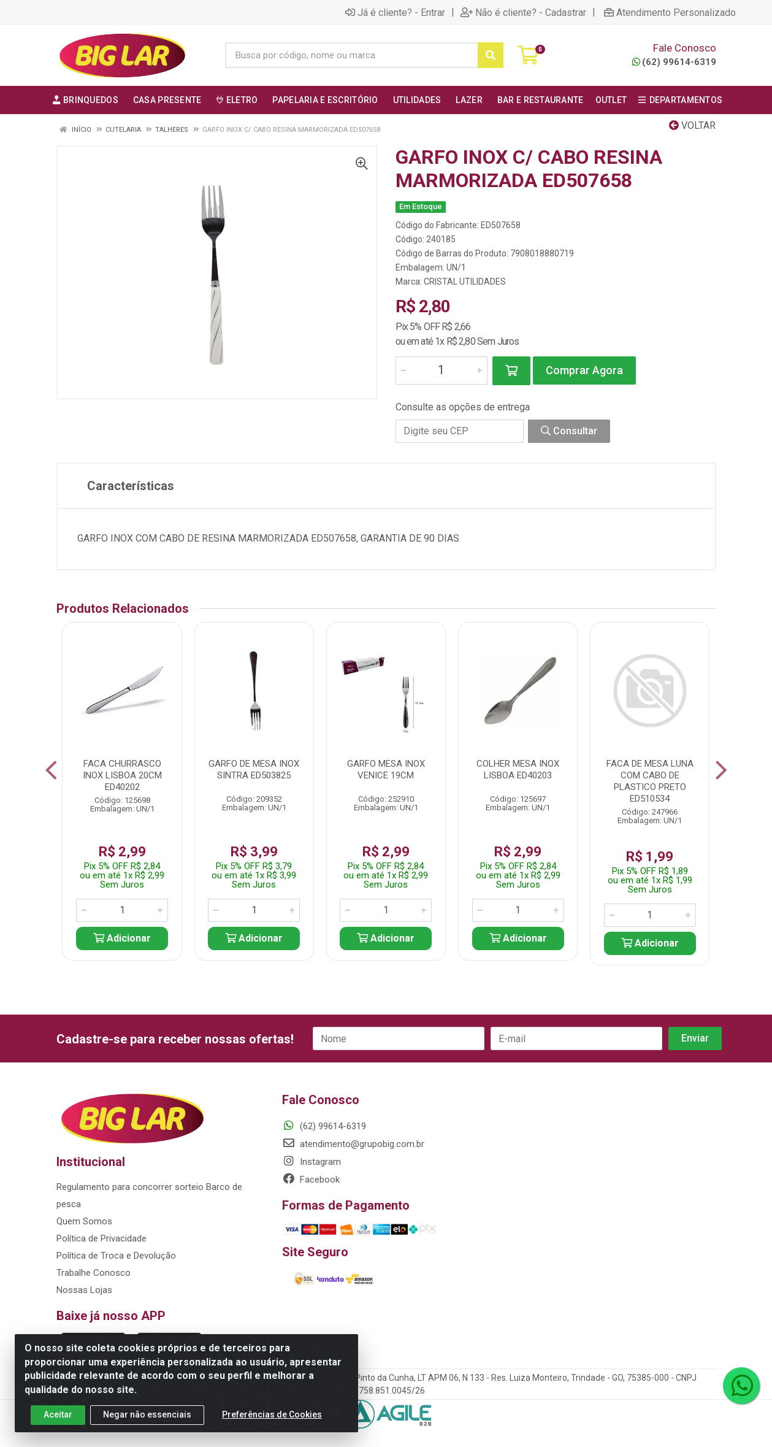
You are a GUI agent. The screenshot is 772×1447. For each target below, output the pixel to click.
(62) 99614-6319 (674, 61)
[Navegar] (51, 770)
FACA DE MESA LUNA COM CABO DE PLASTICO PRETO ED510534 (650, 781)
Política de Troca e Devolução (116, 1255)
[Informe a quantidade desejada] (441, 370)
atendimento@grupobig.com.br (353, 1144)
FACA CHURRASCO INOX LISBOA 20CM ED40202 (122, 775)
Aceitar (58, 1414)
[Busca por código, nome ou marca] (351, 55)
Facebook (311, 1179)
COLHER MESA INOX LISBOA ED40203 (517, 769)
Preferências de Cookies (272, 1414)
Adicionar (122, 938)
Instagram (311, 1161)
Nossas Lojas (84, 1289)
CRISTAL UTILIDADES (465, 281)
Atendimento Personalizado (670, 12)
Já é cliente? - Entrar (395, 12)
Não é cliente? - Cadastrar (523, 12)
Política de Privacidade (101, 1238)
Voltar (692, 125)
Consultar (569, 431)
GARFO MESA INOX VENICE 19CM (386, 769)
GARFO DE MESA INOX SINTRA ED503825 (253, 769)
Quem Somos (84, 1221)
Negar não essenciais (147, 1414)
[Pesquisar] (490, 55)
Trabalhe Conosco (93, 1272)
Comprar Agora (584, 370)
